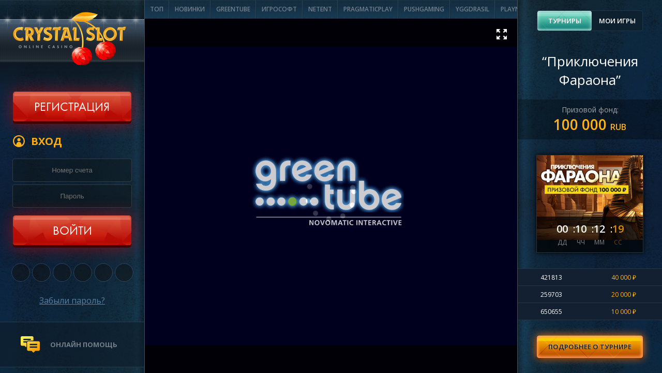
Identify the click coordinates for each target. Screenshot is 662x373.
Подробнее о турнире (589, 346)
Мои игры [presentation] (617, 20)
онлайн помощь (83, 344)
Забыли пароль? (72, 300)
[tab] (564, 21)
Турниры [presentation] (564, 20)
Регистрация (72, 108)
